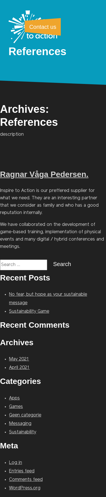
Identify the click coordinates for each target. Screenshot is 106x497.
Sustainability (22, 432)
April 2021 (19, 368)
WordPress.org (24, 488)
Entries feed (21, 471)
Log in (15, 463)
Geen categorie (25, 415)
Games (16, 407)
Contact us (42, 27)
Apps (14, 398)
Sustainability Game (29, 311)
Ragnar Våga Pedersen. (44, 174)
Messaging (20, 424)
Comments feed (26, 479)
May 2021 (19, 359)
